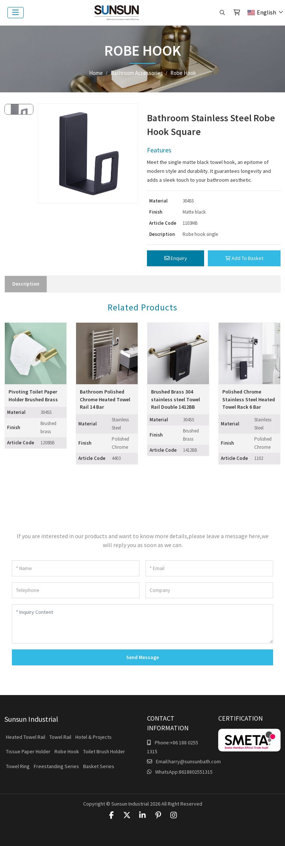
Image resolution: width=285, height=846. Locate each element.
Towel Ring (18, 766)
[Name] (76, 568)
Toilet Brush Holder (104, 751)
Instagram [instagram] (173, 815)
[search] (222, 12)
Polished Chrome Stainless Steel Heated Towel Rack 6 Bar (248, 399)
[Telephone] (76, 590)
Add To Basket (244, 258)
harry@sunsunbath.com (194, 761)
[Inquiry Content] (142, 623)
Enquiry (175, 258)
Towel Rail (60, 737)
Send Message (142, 657)
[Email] (209, 568)
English (262, 12)
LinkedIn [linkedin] (142, 815)
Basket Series (98, 766)
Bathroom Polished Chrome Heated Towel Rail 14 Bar (105, 399)
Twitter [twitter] (127, 815)
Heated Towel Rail (25, 737)
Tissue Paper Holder (28, 751)
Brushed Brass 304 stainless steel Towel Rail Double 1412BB (175, 399)
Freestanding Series (56, 766)
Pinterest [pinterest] (158, 815)
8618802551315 (196, 771)
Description (25, 283)
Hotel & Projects (93, 737)
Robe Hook (67, 751)
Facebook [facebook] (111, 815)
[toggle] (15, 12)
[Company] (209, 590)
